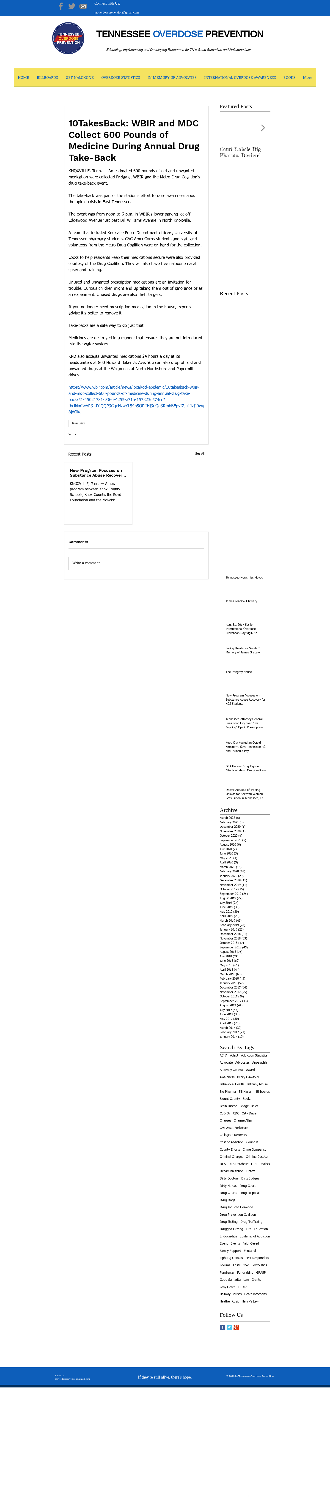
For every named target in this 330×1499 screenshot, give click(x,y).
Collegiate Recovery (233, 1135)
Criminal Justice (256, 1156)
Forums (225, 1265)
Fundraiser (227, 1272)
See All (199, 453)
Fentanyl (250, 1251)
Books (247, 1098)
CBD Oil (225, 1113)
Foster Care (241, 1265)
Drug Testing (229, 1221)
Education (261, 1229)
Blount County (230, 1098)
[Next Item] (263, 128)
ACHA (223, 1055)
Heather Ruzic (229, 1301)
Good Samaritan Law (234, 1279)
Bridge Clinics (249, 1106)
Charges (225, 1120)
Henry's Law (250, 1301)
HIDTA (242, 1287)
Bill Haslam (246, 1091)
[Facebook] (61, 6)
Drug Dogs (227, 1200)
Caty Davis (249, 1113)
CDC (236, 1113)
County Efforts (230, 1149)
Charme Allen (243, 1120)
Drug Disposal (249, 1193)
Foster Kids (259, 1265)
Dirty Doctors (229, 1178)
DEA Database (238, 1164)
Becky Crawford (248, 1077)
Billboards (263, 1091)
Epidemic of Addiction (255, 1236)
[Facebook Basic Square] (222, 1327)
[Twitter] (72, 6)
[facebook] (248, 1496)
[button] (79, 79)
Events (235, 1243)
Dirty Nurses (228, 1186)
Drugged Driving (231, 1229)
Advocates (242, 1062)
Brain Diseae (228, 1106)
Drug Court (248, 1186)
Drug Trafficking (251, 1221)
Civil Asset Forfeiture (234, 1128)
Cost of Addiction (232, 1142)
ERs (248, 1229)
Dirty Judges (250, 1178)
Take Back (78, 423)
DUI (254, 1164)
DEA (223, 1164)
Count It (252, 1142)
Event (224, 1243)
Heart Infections (255, 1294)
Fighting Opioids (231, 1258)
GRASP (261, 1272)
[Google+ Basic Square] (236, 1327)
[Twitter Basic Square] (229, 1327)
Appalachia (259, 1062)
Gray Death (228, 1287)
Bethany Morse (257, 1084)
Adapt (234, 1055)
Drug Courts (228, 1193)
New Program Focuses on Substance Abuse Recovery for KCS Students (97, 473)
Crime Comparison (255, 1149)
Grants (256, 1279)
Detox (250, 1171)
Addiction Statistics (254, 1055)
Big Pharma (228, 1091)
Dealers (264, 1164)
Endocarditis (228, 1236)
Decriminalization (232, 1171)
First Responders (257, 1258)
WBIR (73, 434)
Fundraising (245, 1272)
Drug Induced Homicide (236, 1207)
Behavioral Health (232, 1084)
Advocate (226, 1062)
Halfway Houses (231, 1294)
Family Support (230, 1251)
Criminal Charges (231, 1156)
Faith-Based (251, 1243)
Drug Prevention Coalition (238, 1214)
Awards (251, 1070)
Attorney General (231, 1070)
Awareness (227, 1077)
